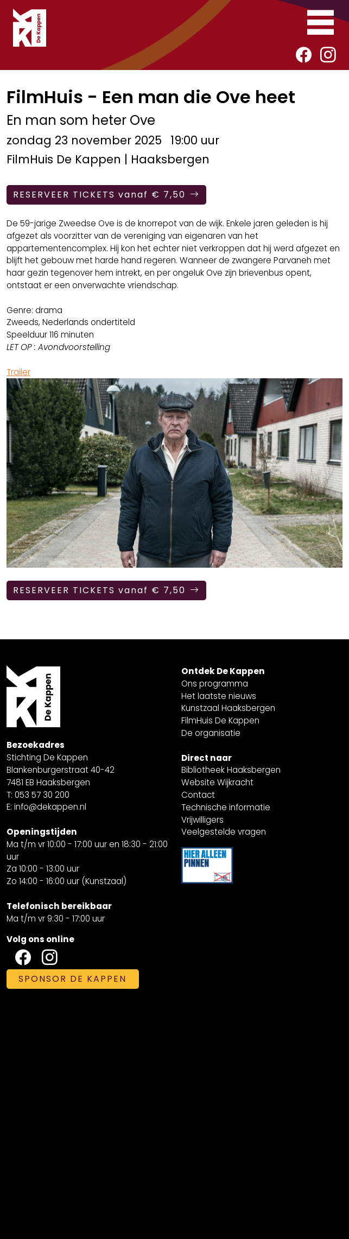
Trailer (18, 372)
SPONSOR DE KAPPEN (72, 979)
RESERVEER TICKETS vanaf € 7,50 (106, 194)
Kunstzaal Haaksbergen (228, 708)
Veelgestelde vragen (223, 831)
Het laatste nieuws (218, 696)
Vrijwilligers (202, 819)
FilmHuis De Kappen (220, 720)
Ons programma (214, 683)
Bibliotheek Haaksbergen (231, 770)
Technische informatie (225, 807)
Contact (198, 794)
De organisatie (210, 733)
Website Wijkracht (217, 782)
